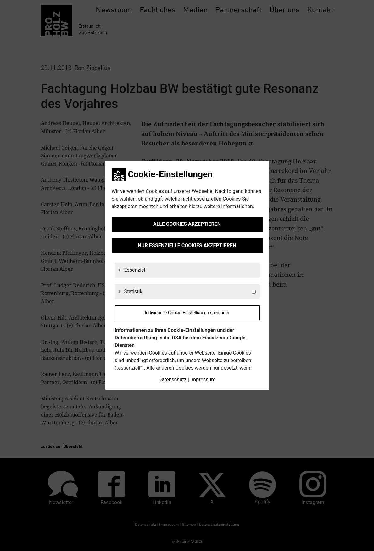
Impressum (203, 380)
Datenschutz (173, 380)
